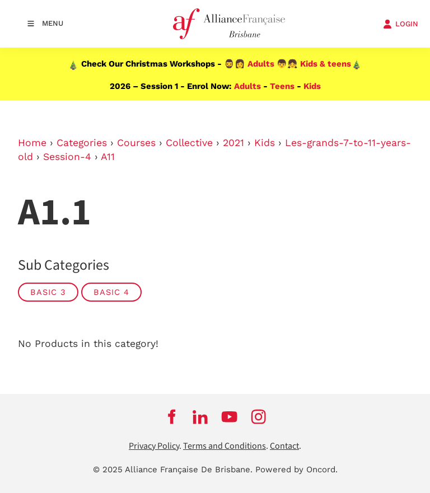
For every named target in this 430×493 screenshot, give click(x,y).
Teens (282, 86)
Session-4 (67, 156)
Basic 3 (48, 292)
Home (32, 142)
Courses (136, 142)
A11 (108, 156)
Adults (260, 64)
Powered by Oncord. (296, 469)
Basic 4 (111, 292)
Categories (82, 142)
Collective (189, 142)
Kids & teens (325, 64)
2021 (233, 142)
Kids (312, 86)
